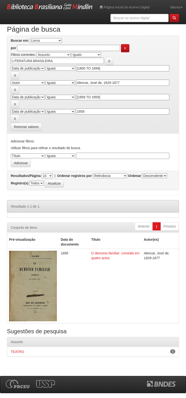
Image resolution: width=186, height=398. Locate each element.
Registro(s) (19, 183)
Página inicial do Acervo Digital (124, 7)
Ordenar (134, 176)
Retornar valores (26, 127)
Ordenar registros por (74, 176)
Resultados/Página (26, 176)
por (13, 48)
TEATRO (17, 352)
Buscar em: (20, 40)
